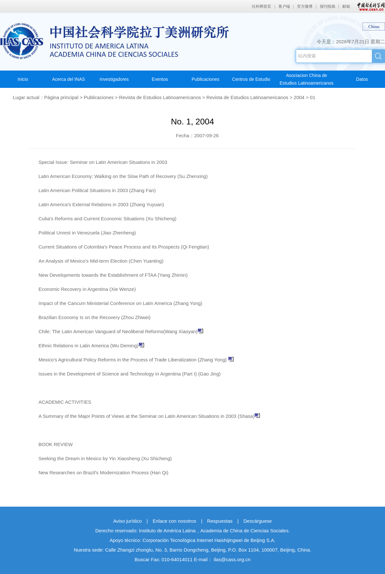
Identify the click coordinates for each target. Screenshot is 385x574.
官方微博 (304, 6)
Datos (362, 79)
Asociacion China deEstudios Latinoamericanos (306, 79)
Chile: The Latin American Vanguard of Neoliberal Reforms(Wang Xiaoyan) (120, 331)
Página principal (61, 97)
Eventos (160, 79)
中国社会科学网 (369, 6)
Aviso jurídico (127, 521)
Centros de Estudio (251, 79)
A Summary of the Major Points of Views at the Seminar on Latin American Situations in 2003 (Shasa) (149, 416)
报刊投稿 (327, 6)
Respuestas (220, 521)
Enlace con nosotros (174, 521)
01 (312, 97)
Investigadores (114, 79)
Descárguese (258, 521)
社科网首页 (261, 6)
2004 (299, 97)
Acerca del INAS (68, 79)
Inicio (23, 79)
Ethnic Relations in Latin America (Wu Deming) (91, 345)
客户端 (284, 6)
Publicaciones (205, 79)
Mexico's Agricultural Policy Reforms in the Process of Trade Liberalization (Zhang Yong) (136, 359)
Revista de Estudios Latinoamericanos (160, 97)
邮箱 (346, 6)
